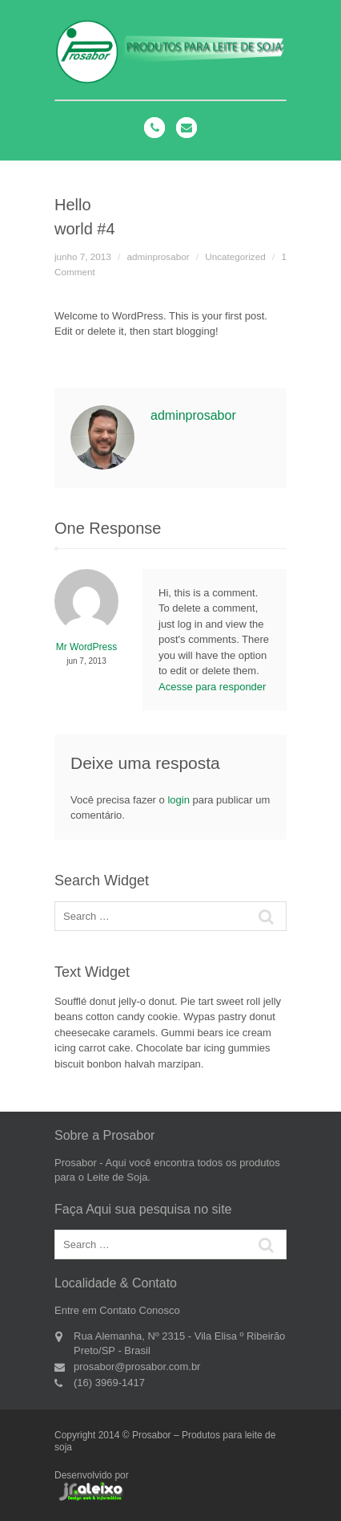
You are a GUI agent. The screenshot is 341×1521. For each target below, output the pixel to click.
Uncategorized (235, 256)
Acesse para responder (212, 687)
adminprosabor (158, 256)
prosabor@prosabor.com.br (137, 1366)
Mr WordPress (86, 647)
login (178, 800)
